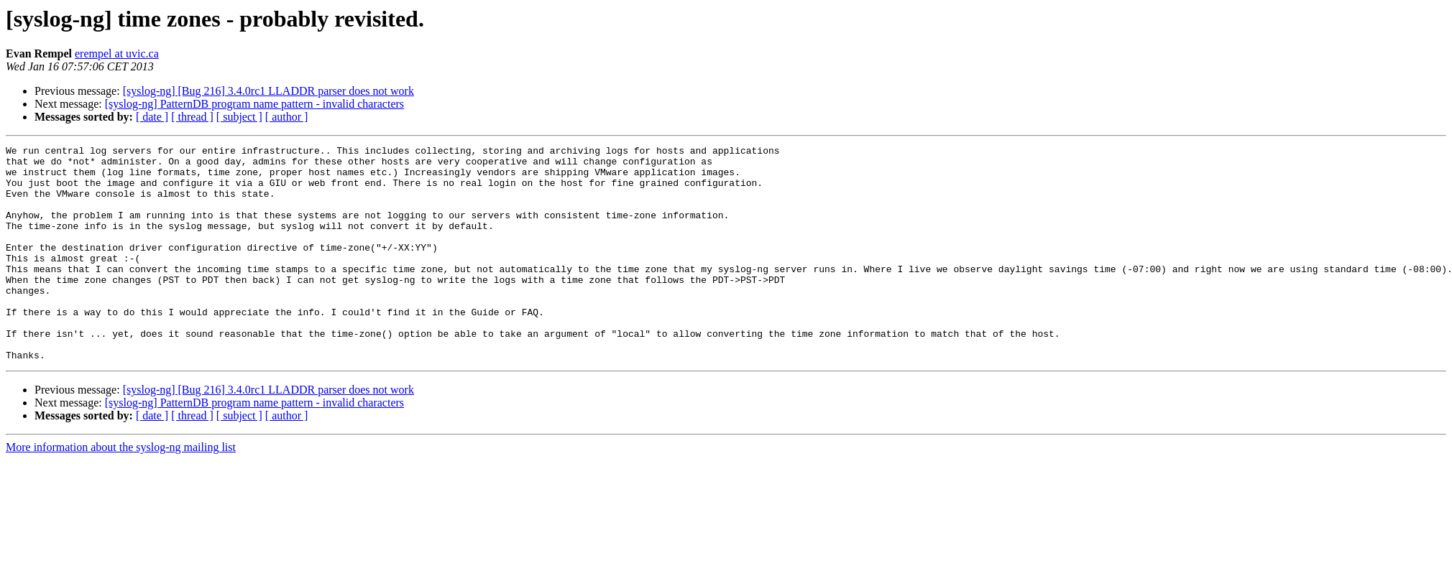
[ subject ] (239, 117)
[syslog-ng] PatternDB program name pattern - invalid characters (254, 104)
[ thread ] (192, 117)
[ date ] (152, 117)
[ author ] (286, 117)
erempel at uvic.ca (117, 53)
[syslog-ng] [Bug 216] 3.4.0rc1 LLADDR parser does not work (268, 91)
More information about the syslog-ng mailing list (121, 490)
